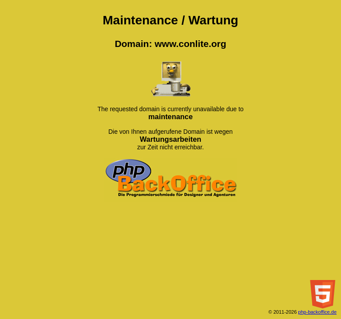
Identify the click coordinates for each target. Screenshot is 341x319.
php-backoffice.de (317, 312)
